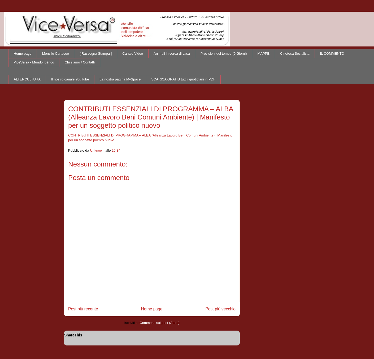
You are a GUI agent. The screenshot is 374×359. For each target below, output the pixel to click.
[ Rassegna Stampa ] (96, 53)
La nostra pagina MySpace (120, 79)
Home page (23, 53)
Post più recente (83, 309)
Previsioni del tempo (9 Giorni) (224, 53)
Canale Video (132, 53)
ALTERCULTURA (27, 79)
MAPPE (264, 53)
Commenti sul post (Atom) (159, 323)
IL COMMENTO (332, 53)
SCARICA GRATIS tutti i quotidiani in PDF (183, 79)
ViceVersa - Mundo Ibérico (34, 62)
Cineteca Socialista (295, 53)
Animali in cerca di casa (172, 53)
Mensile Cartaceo (55, 53)
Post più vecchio (220, 309)
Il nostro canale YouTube (70, 79)
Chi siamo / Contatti (80, 62)
